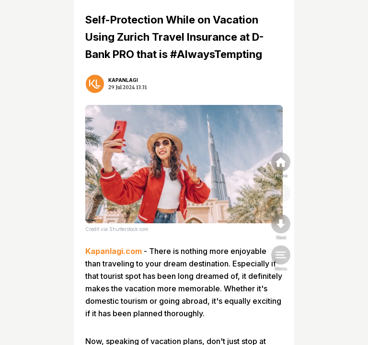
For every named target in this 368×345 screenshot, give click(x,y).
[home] (280, 165)
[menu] (280, 258)
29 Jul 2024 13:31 (127, 87)
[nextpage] (280, 227)
